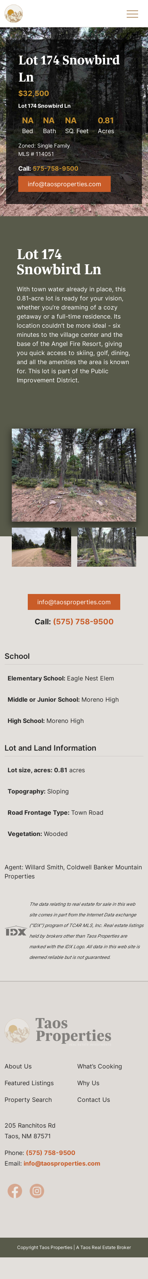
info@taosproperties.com (64, 184)
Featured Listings (29, 1093)
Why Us (88, 1093)
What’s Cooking (99, 1076)
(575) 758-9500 (83, 621)
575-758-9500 (55, 168)
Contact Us (93, 1110)
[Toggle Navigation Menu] (132, 14)
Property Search (28, 1110)
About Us (18, 1076)
